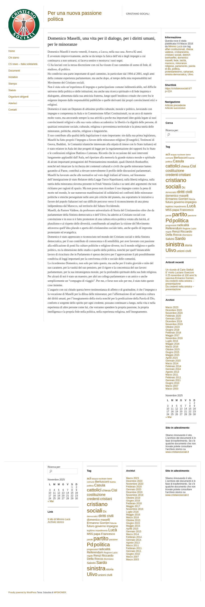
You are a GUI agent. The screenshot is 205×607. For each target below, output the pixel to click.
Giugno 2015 (172, 352)
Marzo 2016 (172, 346)
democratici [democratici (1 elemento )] (171, 192)
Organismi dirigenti (18, 96)
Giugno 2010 (172, 383)
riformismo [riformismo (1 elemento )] (187, 235)
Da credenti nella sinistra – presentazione (180, 282)
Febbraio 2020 (173, 315)
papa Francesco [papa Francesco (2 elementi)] (183, 209)
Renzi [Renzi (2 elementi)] (176, 231)
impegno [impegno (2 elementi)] (191, 202)
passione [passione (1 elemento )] (192, 215)
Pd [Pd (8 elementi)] (169, 220)
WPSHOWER (60, 592)
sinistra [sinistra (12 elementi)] (175, 244)
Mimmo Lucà (175, 46)
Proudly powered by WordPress (22, 592)
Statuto (12, 90)
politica (175, 68)
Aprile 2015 (172, 357)
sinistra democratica (175, 74)
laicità (183, 60)
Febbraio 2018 (173, 332)
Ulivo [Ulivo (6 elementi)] (171, 250)
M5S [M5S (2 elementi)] (169, 209)
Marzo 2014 (172, 363)
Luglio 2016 (172, 341)
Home (11, 51)
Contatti (12, 109)
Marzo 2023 (172, 307)
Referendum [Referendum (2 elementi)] (174, 228)
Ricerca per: (172, 130)
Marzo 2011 (172, 374)
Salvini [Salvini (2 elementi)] (170, 239)
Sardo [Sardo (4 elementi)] (180, 238)
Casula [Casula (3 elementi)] (178, 161)
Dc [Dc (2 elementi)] (183, 187)
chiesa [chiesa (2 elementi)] (185, 166)
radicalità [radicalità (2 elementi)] (183, 225)
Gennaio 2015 (173, 360)
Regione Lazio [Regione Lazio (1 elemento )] (189, 228)
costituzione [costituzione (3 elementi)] (175, 171)
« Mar (169, 417)
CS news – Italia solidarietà (22, 64)
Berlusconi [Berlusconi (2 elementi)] (181, 157)
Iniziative (13, 77)
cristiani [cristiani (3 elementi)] (185, 175)
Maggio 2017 (172, 335)
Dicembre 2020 (174, 310)
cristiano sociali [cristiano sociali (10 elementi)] (176, 183)
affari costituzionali (175, 49)
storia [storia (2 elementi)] (188, 245)
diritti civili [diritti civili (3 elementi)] (184, 192)
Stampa (12, 83)
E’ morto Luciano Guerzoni (180, 272)
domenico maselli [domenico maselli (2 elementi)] (177, 195)
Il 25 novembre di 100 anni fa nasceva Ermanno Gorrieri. (181, 277)
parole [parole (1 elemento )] (169, 215)
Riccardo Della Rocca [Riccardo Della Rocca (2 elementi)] (179, 233)
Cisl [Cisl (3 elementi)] (193, 166)
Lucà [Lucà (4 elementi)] (191, 206)
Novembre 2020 (174, 313)
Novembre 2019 (174, 324)
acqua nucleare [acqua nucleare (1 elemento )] (178, 154)
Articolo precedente (175, 105)
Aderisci (12, 103)
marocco (169, 63)
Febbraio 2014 (173, 366)
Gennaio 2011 (173, 380)
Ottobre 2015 (173, 349)
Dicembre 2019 (174, 321)
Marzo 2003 (172, 388)
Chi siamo (13, 57)
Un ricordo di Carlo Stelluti (179, 269)
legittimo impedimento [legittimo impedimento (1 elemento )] (176, 206)
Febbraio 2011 (173, 377)
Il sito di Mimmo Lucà (59, 519)
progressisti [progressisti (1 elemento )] (171, 225)
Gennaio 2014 (173, 369)
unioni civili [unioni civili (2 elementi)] (184, 251)
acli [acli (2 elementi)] (168, 154)
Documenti (14, 70)
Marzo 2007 (172, 386)
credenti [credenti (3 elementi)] (172, 175)
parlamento (181, 66)
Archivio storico (56, 522)
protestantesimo (173, 71)
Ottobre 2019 (173, 327)
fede (176, 60)
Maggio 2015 (172, 355)
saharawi (188, 71)
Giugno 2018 (172, 329)
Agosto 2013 (172, 371)
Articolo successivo (175, 108)
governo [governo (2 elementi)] (179, 202)
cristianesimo (182, 52)
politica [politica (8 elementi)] (181, 220)
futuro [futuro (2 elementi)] (169, 202)
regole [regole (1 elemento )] (169, 232)
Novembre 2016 (174, 338)
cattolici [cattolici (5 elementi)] (173, 165)
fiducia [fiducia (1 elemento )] (192, 199)
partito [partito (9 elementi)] (179, 214)
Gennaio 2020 (173, 318)
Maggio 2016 (172, 343)
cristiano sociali (173, 54)
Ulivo (190, 74)
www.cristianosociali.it (177, 452)
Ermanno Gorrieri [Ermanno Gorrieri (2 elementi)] (177, 198)
